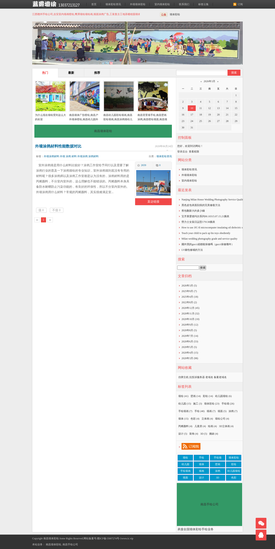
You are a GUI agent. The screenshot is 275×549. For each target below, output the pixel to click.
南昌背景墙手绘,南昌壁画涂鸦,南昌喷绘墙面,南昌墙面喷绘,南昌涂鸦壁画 (152, 119)
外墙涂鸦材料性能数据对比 (58, 146)
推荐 (97, 72)
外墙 (62, 156)
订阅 (240, 4)
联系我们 (184, 4)
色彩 (195, 418)
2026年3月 (209, 81)
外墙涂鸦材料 (51, 156)
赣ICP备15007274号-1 (109, 538)
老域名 (209, 377)
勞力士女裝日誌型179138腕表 (198, 221)
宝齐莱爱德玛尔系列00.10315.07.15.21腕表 (205, 216)
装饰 (193, 433)
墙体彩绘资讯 (113, 4)
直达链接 (153, 201)
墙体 (183, 418)
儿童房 (200, 426)
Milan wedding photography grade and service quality (209, 238)
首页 (93, 4)
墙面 (222, 411)
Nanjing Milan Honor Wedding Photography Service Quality (213, 199)
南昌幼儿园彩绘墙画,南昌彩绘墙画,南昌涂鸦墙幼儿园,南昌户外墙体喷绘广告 (117, 119)
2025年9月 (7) (189, 291)
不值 (56, 210)
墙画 (211, 411)
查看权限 (194, 151)
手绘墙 (228, 403)
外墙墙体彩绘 (137, 4)
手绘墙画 (185, 411)
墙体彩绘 (175, 14)
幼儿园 (184, 403)
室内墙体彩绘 (162, 4)
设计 (182, 433)
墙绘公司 (222, 418)
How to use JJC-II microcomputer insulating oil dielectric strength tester (219, 227)
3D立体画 (226, 426)
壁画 (196, 396)
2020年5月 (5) (189, 347)
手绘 (199, 411)
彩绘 (208, 396)
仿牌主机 (183, 377)
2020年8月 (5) (189, 330)
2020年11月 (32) (190, 313)
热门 (45, 72)
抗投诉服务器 (197, 377)
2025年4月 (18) (190, 296)
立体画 (207, 418)
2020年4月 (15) (190, 352)
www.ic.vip (127, 538)
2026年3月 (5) (189, 285)
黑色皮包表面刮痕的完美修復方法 (201, 205)
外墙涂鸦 (82, 156)
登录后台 (182, 151)
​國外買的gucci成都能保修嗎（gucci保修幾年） (208, 244)
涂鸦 (68, 156)
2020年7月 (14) (190, 335)
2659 (143, 165)
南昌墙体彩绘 (53, 544)
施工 (197, 403)
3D (203, 433)
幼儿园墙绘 (223, 396)
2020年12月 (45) (190, 307)
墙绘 (183, 396)
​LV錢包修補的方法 (192, 249)
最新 (71, 72)
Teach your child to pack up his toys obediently (206, 233)
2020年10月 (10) (190, 319)
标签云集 (203, 4)
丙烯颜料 (185, 426)
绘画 (212, 426)
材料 (74, 156)
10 (192, 108)
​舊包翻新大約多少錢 (193, 210)
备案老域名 (220, 377)
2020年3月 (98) (190, 358)
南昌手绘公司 (70, 544)
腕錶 (213, 433)
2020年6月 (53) (190, 341)
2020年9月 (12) (190, 324)
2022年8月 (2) (189, 302)
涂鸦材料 (93, 156)
